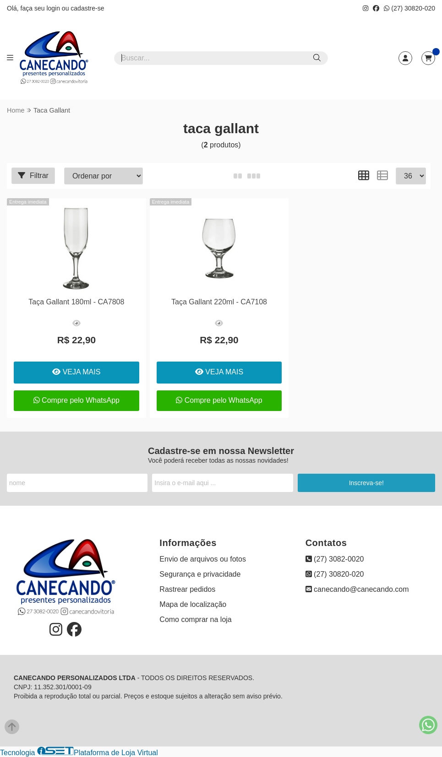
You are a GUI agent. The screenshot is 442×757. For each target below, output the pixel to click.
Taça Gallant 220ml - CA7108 (219, 302)
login (53, 8)
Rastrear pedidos (187, 589)
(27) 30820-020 (409, 8)
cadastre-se (87, 8)
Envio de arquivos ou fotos (202, 559)
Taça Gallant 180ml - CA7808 (76, 302)
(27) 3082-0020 (335, 559)
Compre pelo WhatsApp (76, 400)
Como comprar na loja (195, 619)
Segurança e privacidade (199, 574)
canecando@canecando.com (357, 589)
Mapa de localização (192, 604)
